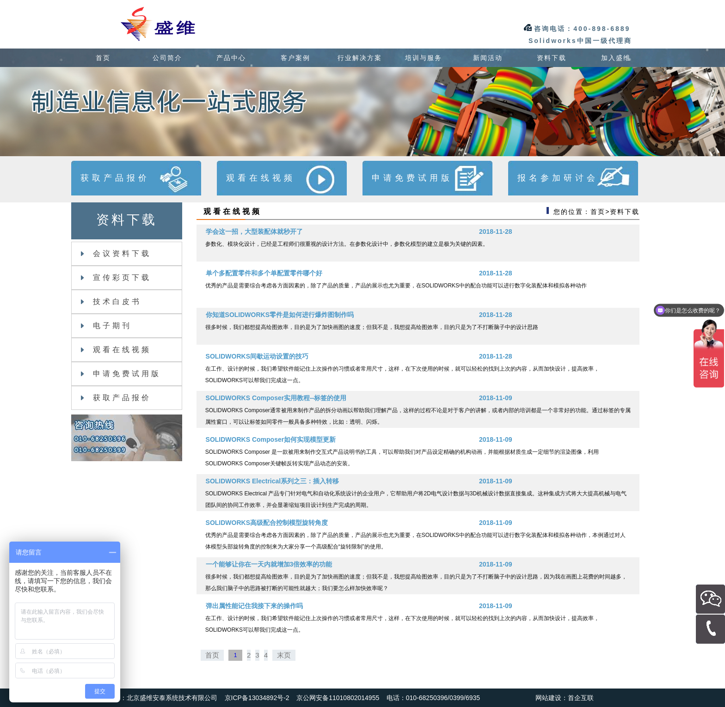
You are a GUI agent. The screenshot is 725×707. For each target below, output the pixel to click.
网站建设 (548, 697)
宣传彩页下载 (116, 277)
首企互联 (581, 697)
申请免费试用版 (121, 374)
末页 (284, 655)
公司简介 (167, 57)
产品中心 (231, 57)
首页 (103, 57)
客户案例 (295, 57)
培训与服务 (423, 57)
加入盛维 (616, 57)
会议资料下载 (116, 253)
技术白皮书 (111, 301)
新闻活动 (488, 57)
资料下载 (551, 57)
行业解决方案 (360, 57)
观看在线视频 (116, 350)
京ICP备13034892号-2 (257, 697)
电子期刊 (106, 325)
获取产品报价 (116, 398)
